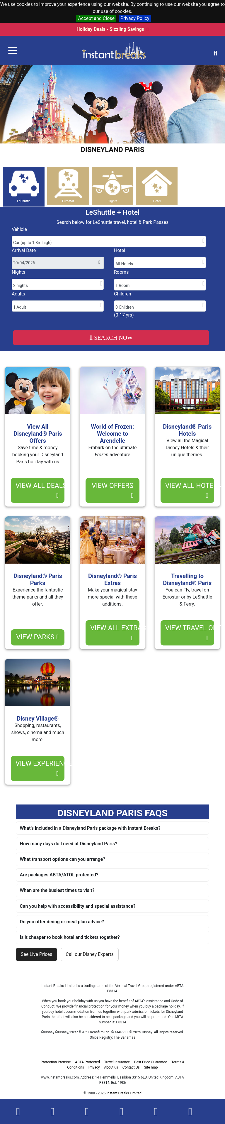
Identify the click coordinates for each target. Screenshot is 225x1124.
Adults (18, 294)
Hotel (119, 250)
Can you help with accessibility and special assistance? (78, 906)
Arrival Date (24, 250)
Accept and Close (96, 18)
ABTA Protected (87, 1062)
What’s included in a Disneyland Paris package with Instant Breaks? (90, 828)
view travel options (189, 632)
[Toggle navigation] (13, 50)
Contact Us (131, 1067)
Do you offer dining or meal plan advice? (62, 921)
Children (122, 294)
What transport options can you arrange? (62, 859)
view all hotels (189, 490)
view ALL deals (40, 490)
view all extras (114, 632)
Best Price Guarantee (150, 1062)
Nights (18, 272)
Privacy (94, 1067)
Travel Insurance (117, 1062)
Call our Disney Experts (89, 954)
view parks (37, 637)
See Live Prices (36, 954)
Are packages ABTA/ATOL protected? (59, 875)
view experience (40, 768)
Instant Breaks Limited (124, 1093)
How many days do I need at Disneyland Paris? (68, 843)
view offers (113, 490)
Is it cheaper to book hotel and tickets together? (70, 937)
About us (111, 1067)
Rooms (121, 272)
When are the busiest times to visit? (57, 890)
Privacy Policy (134, 18)
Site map (151, 1067)
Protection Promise (56, 1062)
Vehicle (19, 229)
